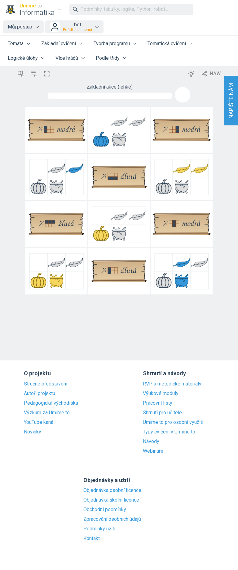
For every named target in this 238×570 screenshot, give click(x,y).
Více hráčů (66, 58)
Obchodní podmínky (104, 509)
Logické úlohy (23, 58)
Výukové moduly (160, 393)
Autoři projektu (39, 393)
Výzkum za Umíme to (47, 413)
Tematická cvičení (167, 43)
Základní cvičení (58, 43)
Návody (151, 441)
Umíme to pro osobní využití (173, 422)
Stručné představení (45, 384)
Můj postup (20, 27)
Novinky (32, 432)
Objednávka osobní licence (112, 490)
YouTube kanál (39, 422)
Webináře (153, 451)
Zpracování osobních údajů (112, 519)
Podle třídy (108, 58)
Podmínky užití (99, 529)
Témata (16, 43)
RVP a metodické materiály (172, 384)
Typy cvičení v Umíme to (169, 432)
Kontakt (91, 538)
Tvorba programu (112, 43)
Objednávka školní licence (111, 500)
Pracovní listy (157, 403)
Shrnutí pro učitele (162, 413)
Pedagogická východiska (51, 403)
